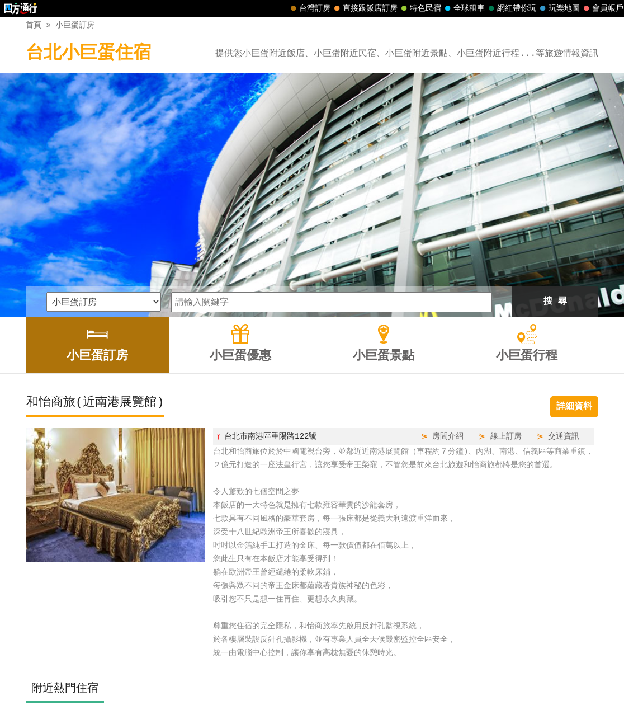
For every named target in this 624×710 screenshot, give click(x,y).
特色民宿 (420, 8)
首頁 (33, 25)
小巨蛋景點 (337, 677)
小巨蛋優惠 (281, 677)
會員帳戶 (602, 8)
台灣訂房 (309, 8)
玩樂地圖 (558, 8)
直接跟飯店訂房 (365, 8)
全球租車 (463, 8)
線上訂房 (506, 322)
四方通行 (306, 701)
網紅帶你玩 (511, 8)
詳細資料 (574, 293)
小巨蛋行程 (393, 677)
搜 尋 (555, 188)
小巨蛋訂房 (74, 25)
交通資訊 (563, 322)
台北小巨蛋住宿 (88, 53)
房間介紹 (448, 322)
